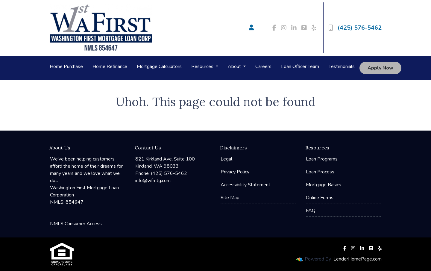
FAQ (310, 210)
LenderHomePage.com (357, 259)
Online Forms (319, 197)
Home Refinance (109, 66)
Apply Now (380, 68)
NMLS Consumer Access (76, 223)
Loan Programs (322, 159)
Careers (263, 66)
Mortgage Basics (323, 184)
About (235, 66)
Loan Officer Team (300, 66)
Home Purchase (66, 66)
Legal (226, 159)
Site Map (230, 197)
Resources (203, 66)
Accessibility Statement (245, 184)
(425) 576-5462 (355, 28)
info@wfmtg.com (153, 180)
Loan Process (320, 172)
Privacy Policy (235, 172)
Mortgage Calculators (159, 66)
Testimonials (342, 66)
